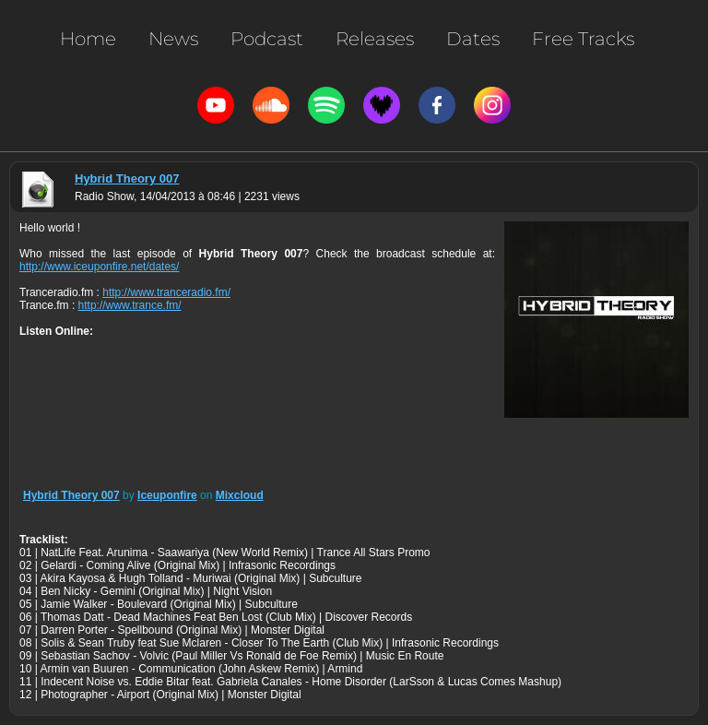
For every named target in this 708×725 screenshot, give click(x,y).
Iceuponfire (167, 495)
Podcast (266, 39)
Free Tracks (583, 39)
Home (88, 39)
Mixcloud (240, 495)
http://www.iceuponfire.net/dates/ (99, 266)
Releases (375, 39)
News (173, 39)
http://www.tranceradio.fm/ (166, 292)
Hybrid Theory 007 (127, 178)
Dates (473, 39)
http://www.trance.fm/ (130, 305)
